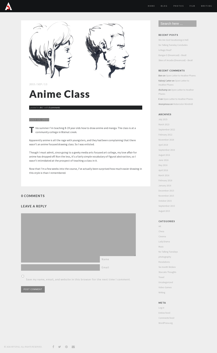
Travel (161, 277)
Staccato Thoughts (167, 272)
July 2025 (163, 119)
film (192, 6)
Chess (161, 231)
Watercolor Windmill (183, 104)
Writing (206, 6)
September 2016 (167, 149)
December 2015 (166, 190)
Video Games (165, 287)
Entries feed (164, 312)
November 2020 (166, 139)
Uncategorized (166, 282)
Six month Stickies (167, 267)
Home (151, 6)
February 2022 (165, 134)
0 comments (54, 107)
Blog (164, 6)
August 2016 (164, 155)
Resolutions (164, 262)
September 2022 (167, 129)
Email (105, 267)
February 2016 (165, 180)
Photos (178, 6)
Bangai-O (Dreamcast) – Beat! (172, 55)
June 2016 (164, 160)
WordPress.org (166, 323)
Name (105, 259)
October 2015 (165, 200)
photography (165, 256)
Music (161, 246)
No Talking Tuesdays (168, 251)
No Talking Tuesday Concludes (173, 45)
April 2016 (163, 170)
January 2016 (165, 185)
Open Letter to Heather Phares (181, 75)
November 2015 (166, 195)
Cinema (162, 236)
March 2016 (164, 175)
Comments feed (166, 318)
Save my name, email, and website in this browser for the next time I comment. (78, 279)
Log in (161, 307)
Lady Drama (164, 241)
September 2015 (167, 206)
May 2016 (163, 165)
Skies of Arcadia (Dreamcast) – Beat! (176, 60)
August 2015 (164, 211)
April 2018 (163, 144)
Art (41, 107)
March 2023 (164, 124)
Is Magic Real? (165, 50)
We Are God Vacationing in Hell (173, 40)
